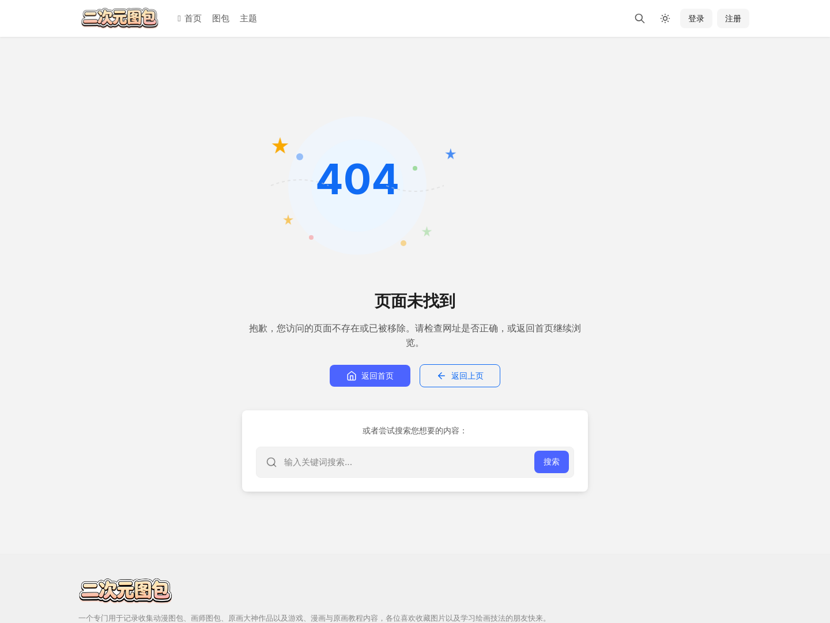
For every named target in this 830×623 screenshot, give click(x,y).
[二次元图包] (120, 18)
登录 (696, 18)
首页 (189, 18)
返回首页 (370, 376)
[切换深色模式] (665, 18)
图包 (220, 18)
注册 (733, 18)
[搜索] (639, 18)
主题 (248, 18)
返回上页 (460, 376)
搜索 (552, 461)
